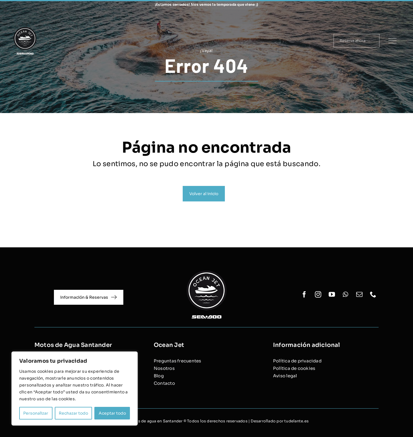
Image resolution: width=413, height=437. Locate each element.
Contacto (164, 383)
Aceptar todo (112, 413)
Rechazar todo (73, 413)
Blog (159, 375)
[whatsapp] (379, 16)
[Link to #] (392, 40)
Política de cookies (294, 368)
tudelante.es (296, 421)
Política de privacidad (297, 361)
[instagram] (361, 16)
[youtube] (370, 16)
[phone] (397, 16)
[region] (74, 388)
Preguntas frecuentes (177, 361)
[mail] (388, 16)
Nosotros (164, 368)
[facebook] (352, 16)
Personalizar (35, 413)
